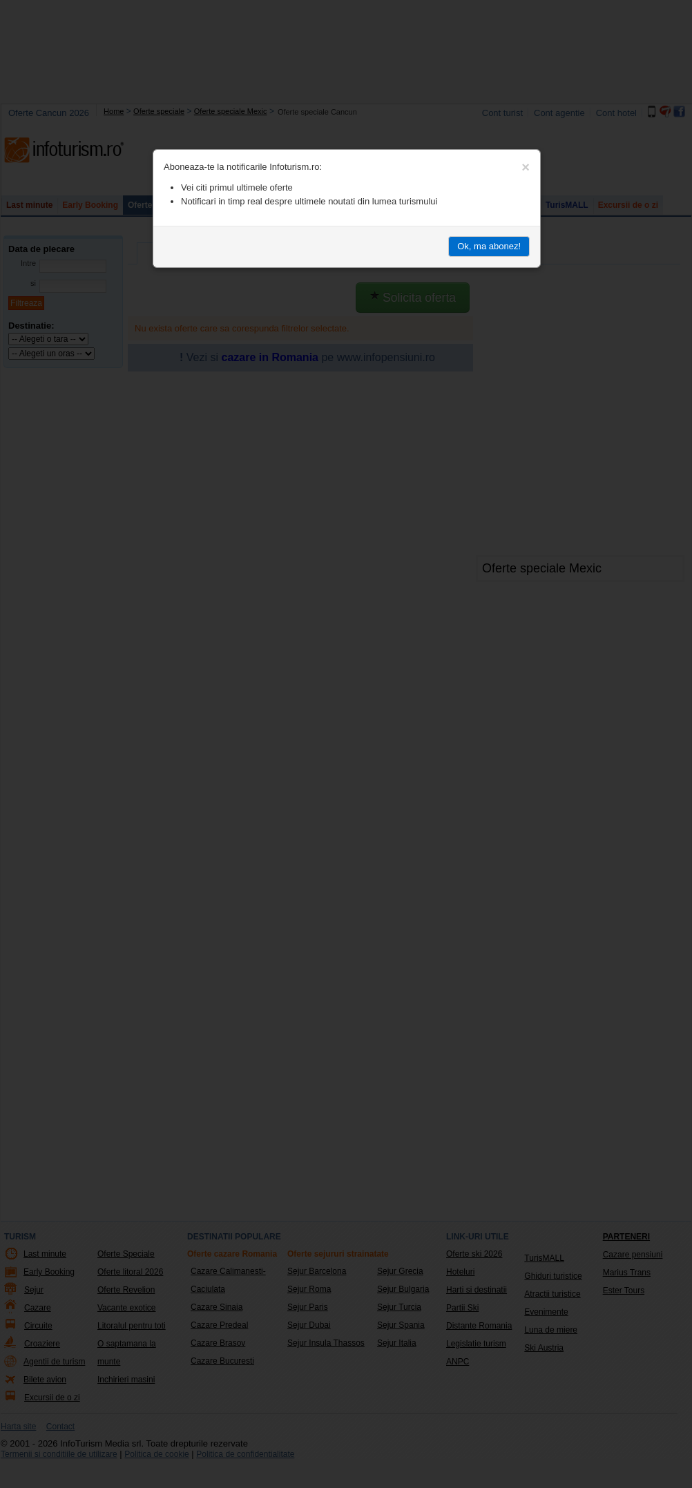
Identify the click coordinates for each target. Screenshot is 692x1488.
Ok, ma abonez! (489, 246)
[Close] (525, 167)
